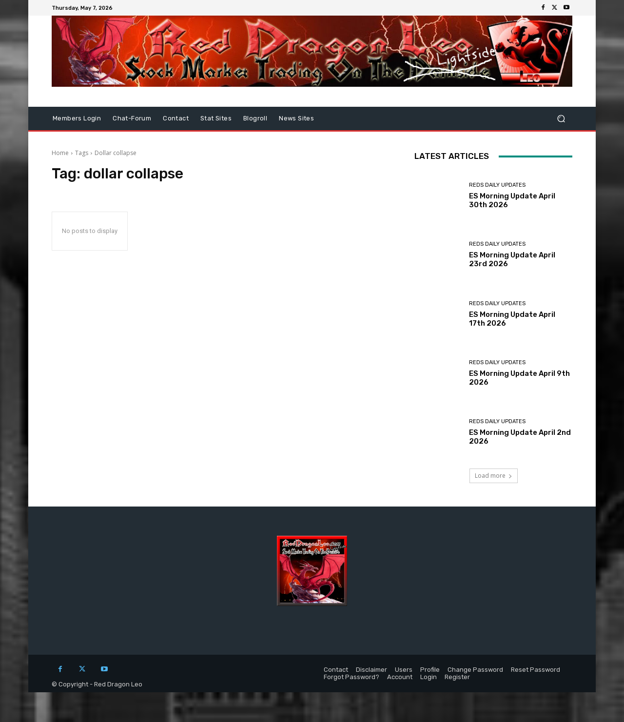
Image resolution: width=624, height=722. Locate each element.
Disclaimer (371, 669)
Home (60, 153)
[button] (560, 118)
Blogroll (255, 118)
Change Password (475, 669)
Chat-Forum (132, 118)
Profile (430, 669)
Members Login (77, 118)
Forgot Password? (351, 677)
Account (399, 677)
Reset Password (535, 669)
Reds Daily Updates (497, 185)
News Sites (296, 118)
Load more (493, 475)
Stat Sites (216, 118)
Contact (176, 118)
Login (428, 677)
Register (457, 677)
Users (403, 669)
